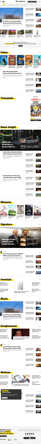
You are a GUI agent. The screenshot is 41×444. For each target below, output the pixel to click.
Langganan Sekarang (3, 439)
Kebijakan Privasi (28, 432)
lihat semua (39, 52)
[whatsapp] (33, 437)
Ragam (28, 4)
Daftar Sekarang (4, 397)
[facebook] (31, 437)
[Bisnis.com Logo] (0, 2)
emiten (7, 4)
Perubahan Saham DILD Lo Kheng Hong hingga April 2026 (28, 36)
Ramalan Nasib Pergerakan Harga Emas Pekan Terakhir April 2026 (20, 36)
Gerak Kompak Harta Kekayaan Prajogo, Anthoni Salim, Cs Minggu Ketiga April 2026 (4, 36)
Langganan (24, 432)
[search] (38, 1)
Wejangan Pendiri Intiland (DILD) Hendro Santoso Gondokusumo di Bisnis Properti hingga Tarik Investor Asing (10, 242)
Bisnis (13, 4)
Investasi (10, 4)
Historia (21, 4)
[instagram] (25, 437)
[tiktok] (29, 437)
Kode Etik (32, 432)
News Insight (36, 4)
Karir (39, 432)
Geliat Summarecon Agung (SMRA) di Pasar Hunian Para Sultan (11, 36)
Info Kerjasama (36, 432)
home (4, 4)
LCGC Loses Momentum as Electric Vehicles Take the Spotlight (9, 144)
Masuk (40, 1)
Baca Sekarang (36, 120)
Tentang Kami (20, 432)
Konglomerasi (17, 4)
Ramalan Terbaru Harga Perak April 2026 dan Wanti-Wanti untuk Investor (37, 36)
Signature (31, 4)
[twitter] (27, 437)
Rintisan (25, 4)
